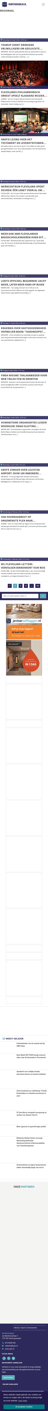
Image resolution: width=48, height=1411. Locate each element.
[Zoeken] (43, 596)
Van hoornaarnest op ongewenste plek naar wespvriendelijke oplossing (20, 518)
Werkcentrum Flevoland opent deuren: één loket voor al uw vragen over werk (23, 188)
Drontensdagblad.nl (17, 4)
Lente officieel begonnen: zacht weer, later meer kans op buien (23, 282)
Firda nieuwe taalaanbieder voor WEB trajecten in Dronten (24, 377)
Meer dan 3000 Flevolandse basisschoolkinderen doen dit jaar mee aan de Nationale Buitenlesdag (22, 235)
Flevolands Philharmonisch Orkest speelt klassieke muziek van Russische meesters (22, 94)
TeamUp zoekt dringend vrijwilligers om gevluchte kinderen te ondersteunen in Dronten (21, 46)
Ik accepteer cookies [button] (24, 1407)
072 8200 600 (10, 1343)
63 (38, 586)
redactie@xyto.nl (11, 1346)
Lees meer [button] (22, 1401)
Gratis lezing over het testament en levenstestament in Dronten (23, 141)
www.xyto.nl (9, 1349)
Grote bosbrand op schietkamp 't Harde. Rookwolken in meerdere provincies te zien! (32, 1093)
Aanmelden (8, 1377)
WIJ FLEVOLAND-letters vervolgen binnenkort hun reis (23, 565)
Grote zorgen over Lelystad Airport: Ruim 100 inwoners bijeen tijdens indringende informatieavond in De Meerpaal (23, 471)
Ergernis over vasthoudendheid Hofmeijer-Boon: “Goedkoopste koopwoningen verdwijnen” (23, 330)
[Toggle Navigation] (43, 4)
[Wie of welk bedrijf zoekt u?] (20, 596)
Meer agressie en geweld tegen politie (31, 1127)
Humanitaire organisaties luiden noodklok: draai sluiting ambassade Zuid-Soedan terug (24, 424)
